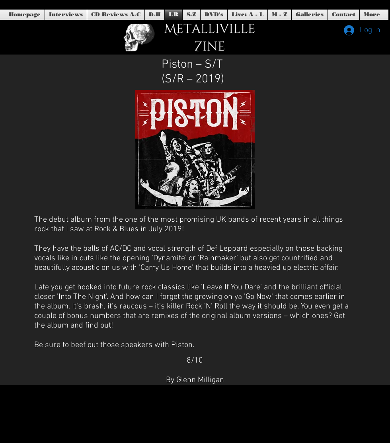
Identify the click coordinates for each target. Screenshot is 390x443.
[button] (214, 15)
